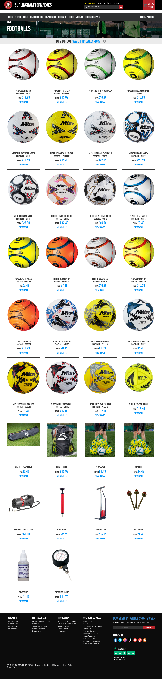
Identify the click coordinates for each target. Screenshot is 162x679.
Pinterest (140, 640)
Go (121, 6)
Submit (149, 627)
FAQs (85, 624)
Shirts (10, 17)
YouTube (135, 640)
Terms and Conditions (43, 665)
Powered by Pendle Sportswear (134, 618)
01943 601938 (113, 3)
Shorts (18, 17)
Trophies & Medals (75, 17)
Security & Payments (91, 641)
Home (9, 22)
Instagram (125, 640)
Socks (25, 17)
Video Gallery (63, 629)
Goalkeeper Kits (36, 17)
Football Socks (12, 626)
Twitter (120, 640)
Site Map (56, 665)
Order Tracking (89, 636)
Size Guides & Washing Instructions (92, 627)
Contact (102, 3)
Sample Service (89, 631)
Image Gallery (63, 626)
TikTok (130, 640)
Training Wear (50, 17)
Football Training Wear (41, 621)
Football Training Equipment (38, 630)
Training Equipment (93, 17)
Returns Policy (89, 639)
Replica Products (147, 17)
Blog (144, 640)
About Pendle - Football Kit (68, 621)
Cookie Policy (12, 667)
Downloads (62, 631)
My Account (91, 3)
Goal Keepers (12, 629)
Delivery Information (91, 634)
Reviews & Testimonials (67, 624)
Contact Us (87, 621)
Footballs (62, 17)
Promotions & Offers (91, 644)
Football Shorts (12, 624)
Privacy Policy (67, 665)
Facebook (115, 640)
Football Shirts (12, 621)
